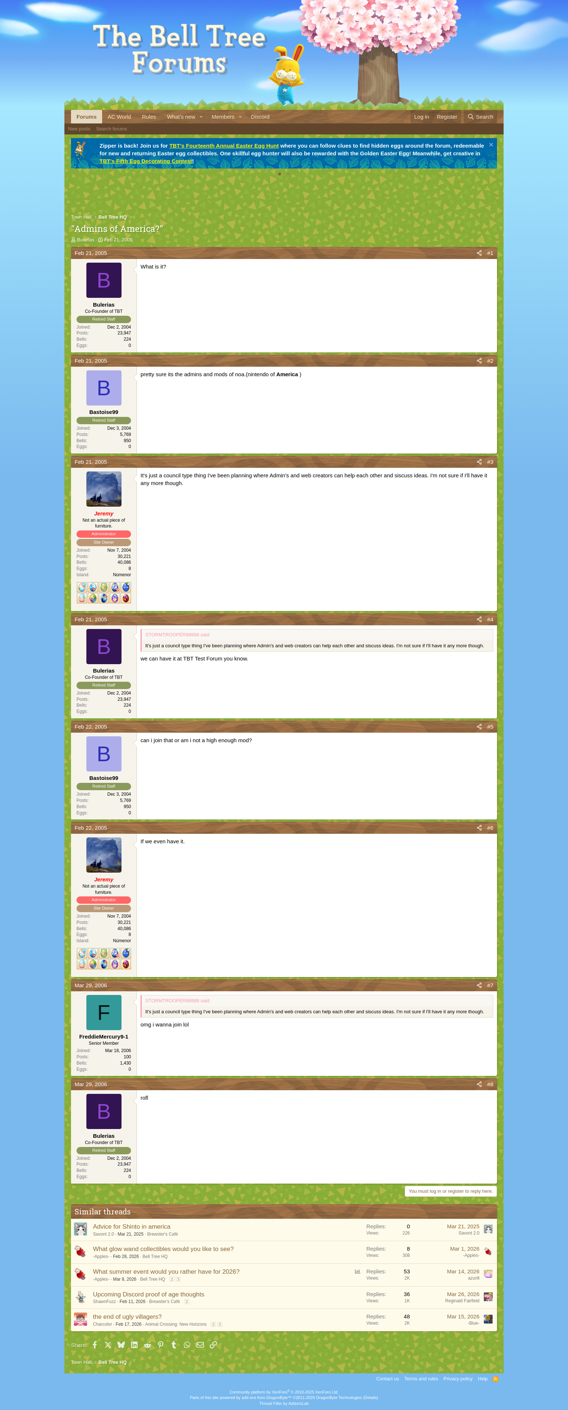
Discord (260, 117)
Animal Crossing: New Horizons (176, 1324)
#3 (490, 462)
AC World (119, 117)
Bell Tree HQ (155, 1256)
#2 (490, 361)
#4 (490, 619)
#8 (490, 1084)
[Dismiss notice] (490, 145)
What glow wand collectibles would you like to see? (163, 1249)
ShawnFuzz (104, 1301)
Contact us (387, 1378)
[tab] (279, 174)
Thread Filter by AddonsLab (284, 1403)
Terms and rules (421, 1378)
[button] (201, 116)
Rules (149, 117)
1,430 (125, 1063)
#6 (490, 828)
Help (483, 1378)
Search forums (111, 129)
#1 (490, 253)
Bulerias (85, 240)
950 (127, 440)
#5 (490, 726)
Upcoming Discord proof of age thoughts (148, 1294)
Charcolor (102, 1324)
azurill (473, 1278)
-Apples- (101, 1256)
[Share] (479, 253)
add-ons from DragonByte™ (267, 1397)
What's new (181, 117)
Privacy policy (458, 1378)
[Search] (480, 116)
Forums (86, 117)
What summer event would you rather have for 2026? (166, 1271)
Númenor (122, 574)
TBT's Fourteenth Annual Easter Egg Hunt (224, 146)
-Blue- (473, 1323)
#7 (490, 985)
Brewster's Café (162, 1234)
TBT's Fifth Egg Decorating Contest (146, 161)
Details (371, 1397)
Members (223, 117)
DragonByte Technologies (339, 1397)
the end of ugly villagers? (127, 1316)
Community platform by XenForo (284, 1392)
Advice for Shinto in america (132, 1226)
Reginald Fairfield (462, 1300)
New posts (79, 129)
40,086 (124, 562)
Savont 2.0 (103, 1234)
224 (127, 339)
